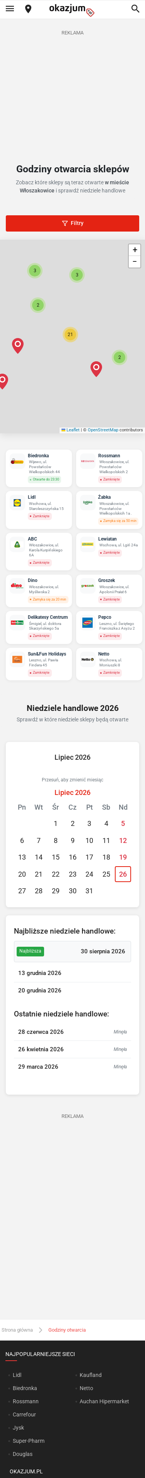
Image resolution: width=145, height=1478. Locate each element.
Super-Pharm (28, 1441)
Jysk (18, 1428)
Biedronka (25, 1388)
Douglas (22, 1454)
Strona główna (17, 1330)
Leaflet (70, 430)
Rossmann (26, 1401)
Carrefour (24, 1414)
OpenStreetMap (103, 430)
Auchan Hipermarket (104, 1401)
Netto (86, 1388)
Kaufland (91, 1375)
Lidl (17, 1375)
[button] (70, 334)
